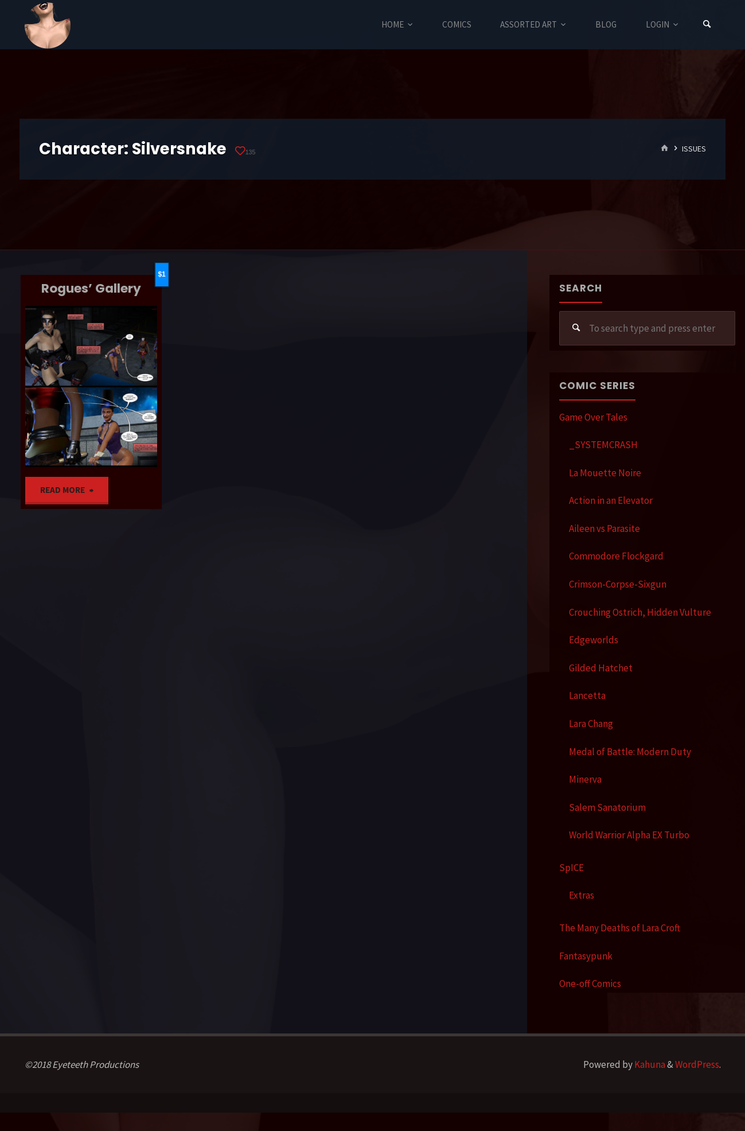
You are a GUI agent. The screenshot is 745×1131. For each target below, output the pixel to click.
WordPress (697, 1064)
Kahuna (649, 1064)
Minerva (585, 779)
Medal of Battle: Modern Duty (630, 751)
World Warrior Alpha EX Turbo (629, 835)
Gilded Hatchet (601, 668)
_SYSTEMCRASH (603, 444)
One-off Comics (590, 983)
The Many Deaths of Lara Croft (619, 928)
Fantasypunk (586, 956)
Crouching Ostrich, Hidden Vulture (640, 612)
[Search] (707, 24)
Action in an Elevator (611, 500)
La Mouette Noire (605, 473)
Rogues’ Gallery (91, 288)
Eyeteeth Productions (48, 25)
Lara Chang (591, 723)
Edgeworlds (593, 639)
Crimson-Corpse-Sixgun (617, 584)
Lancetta (587, 695)
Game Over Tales (593, 417)
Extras (581, 895)
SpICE (571, 867)
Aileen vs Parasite (604, 528)
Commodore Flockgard (616, 556)
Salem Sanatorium (607, 807)
